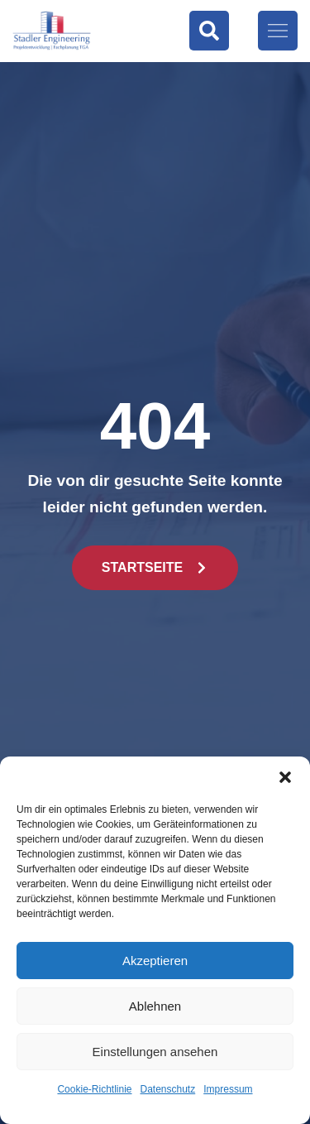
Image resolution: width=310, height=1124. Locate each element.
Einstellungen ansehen (155, 1052)
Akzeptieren (155, 960)
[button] (285, 777)
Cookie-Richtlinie (94, 1089)
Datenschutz (168, 1089)
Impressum (227, 1089)
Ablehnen (155, 1006)
